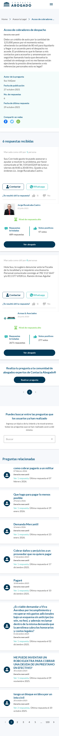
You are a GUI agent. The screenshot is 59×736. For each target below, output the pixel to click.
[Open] (52, 439)
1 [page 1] (29, 392)
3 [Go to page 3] (23, 722)
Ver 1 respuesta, (21, 478)
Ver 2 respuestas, (22, 708)
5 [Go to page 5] (35, 722)
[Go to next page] (53, 722)
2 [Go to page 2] (17, 722)
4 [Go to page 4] (29, 722)
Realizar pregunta (29, 380)
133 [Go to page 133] (47, 722)
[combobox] (29, 437)
